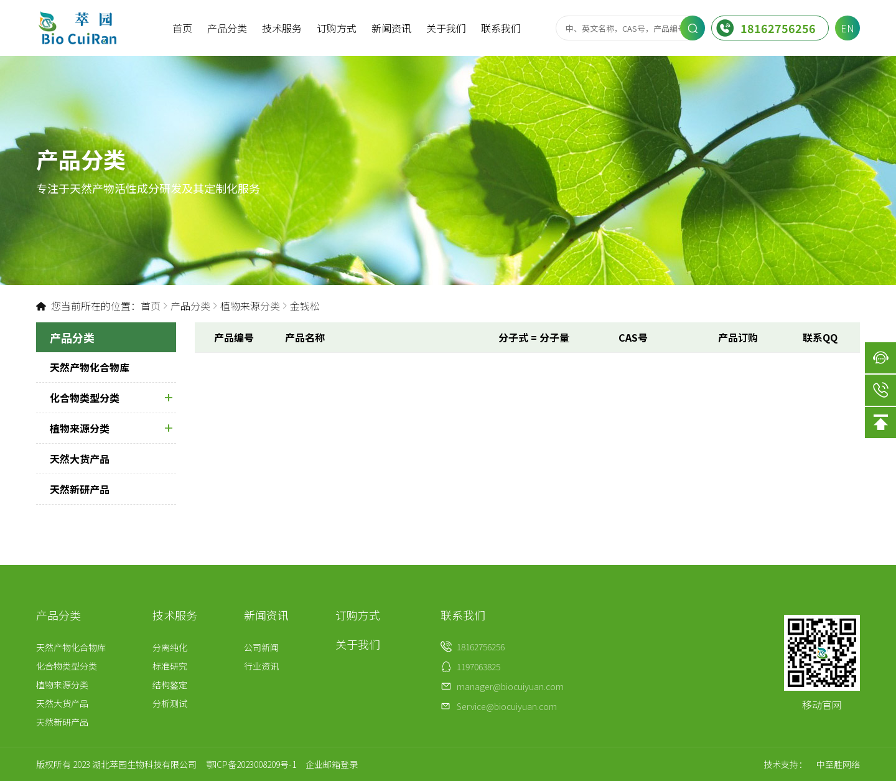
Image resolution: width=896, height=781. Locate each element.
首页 (182, 28)
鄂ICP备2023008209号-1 (251, 764)
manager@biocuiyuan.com (510, 686)
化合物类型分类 (111, 397)
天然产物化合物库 (89, 367)
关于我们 (446, 28)
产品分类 (227, 28)
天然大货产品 (80, 458)
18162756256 (766, 28)
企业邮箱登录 (332, 764)
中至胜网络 (838, 764)
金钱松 (305, 305)
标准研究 (169, 666)
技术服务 (282, 28)
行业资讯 (261, 666)
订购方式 (337, 28)
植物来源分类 (250, 305)
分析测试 (169, 703)
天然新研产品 (80, 489)
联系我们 (501, 28)
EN (847, 28)
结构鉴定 (169, 684)
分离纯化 (169, 647)
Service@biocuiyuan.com (507, 706)
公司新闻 (261, 647)
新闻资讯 (391, 28)
